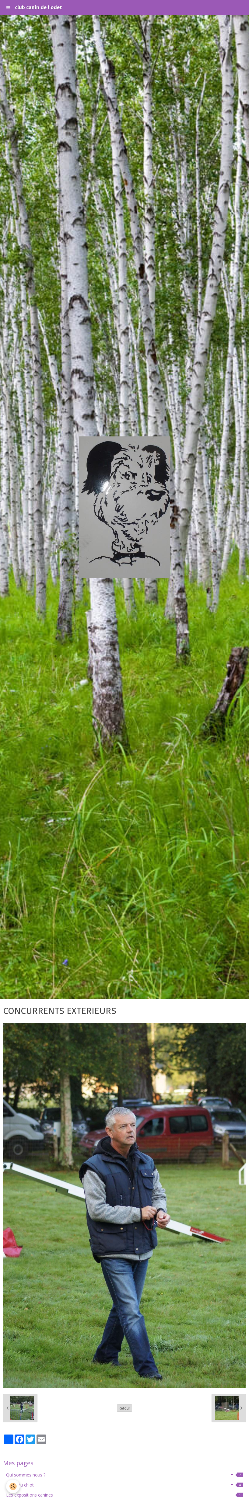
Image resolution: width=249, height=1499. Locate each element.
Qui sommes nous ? (124, 1475)
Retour (124, 1408)
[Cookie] (13, 1486)
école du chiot (124, 1485)
